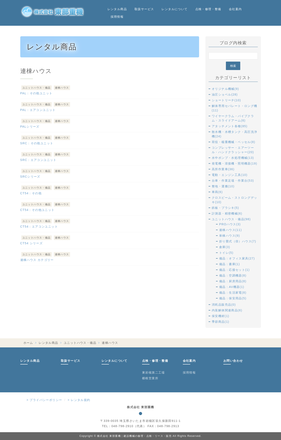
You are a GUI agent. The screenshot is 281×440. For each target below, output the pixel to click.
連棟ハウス (62, 87)
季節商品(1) (220, 321)
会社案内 (235, 9)
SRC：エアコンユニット (38, 160)
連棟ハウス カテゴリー (37, 260)
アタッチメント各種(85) (229, 126)
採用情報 (117, 16)
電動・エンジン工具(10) (229, 175)
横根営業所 (150, 378)
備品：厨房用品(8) (232, 281)
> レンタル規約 (79, 400)
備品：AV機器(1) (231, 287)
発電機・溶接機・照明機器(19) (234, 163)
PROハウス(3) (230, 224)
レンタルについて (174, 9)
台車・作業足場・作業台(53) (233, 180)
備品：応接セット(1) (234, 269)
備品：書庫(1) (229, 264)
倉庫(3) (224, 247)
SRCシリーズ (30, 176)
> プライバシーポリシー (44, 400)
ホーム (28, 342)
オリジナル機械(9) (225, 88)
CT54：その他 (31, 193)
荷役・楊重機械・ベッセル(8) (233, 142)
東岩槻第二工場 (153, 372)
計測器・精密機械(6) (227, 213)
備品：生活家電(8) (232, 292)
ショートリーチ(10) (226, 100)
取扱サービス (144, 9)
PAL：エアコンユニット (38, 110)
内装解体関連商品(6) (227, 310)
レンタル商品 (117, 9)
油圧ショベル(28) (225, 94)
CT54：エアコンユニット (39, 226)
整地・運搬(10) (223, 186)
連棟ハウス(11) (230, 230)
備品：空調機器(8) (232, 275)
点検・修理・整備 (208, 9)
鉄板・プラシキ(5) (225, 207)
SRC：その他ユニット (36, 143)
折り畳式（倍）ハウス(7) (237, 241)
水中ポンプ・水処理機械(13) (233, 157)
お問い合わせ (233, 360)
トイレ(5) (226, 252)
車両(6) (217, 192)
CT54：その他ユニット (37, 210)
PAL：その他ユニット (36, 93)
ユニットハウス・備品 (36, 87)
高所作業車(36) (223, 169)
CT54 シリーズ (31, 243)
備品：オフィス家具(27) (237, 258)
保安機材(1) (220, 316)
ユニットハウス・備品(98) (231, 219)
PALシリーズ (29, 126)
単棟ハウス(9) (229, 235)
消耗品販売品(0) (224, 304)
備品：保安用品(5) (232, 298)
